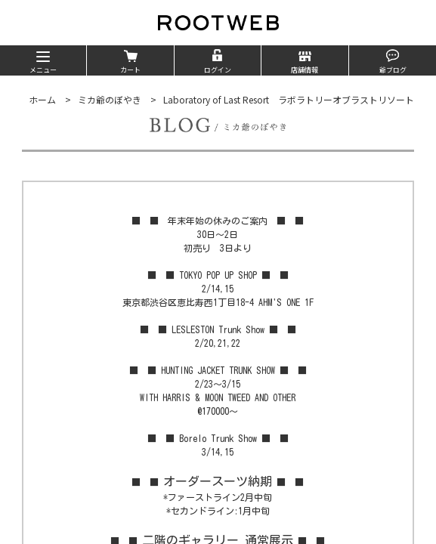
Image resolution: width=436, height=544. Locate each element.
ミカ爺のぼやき (109, 99)
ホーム (42, 99)
